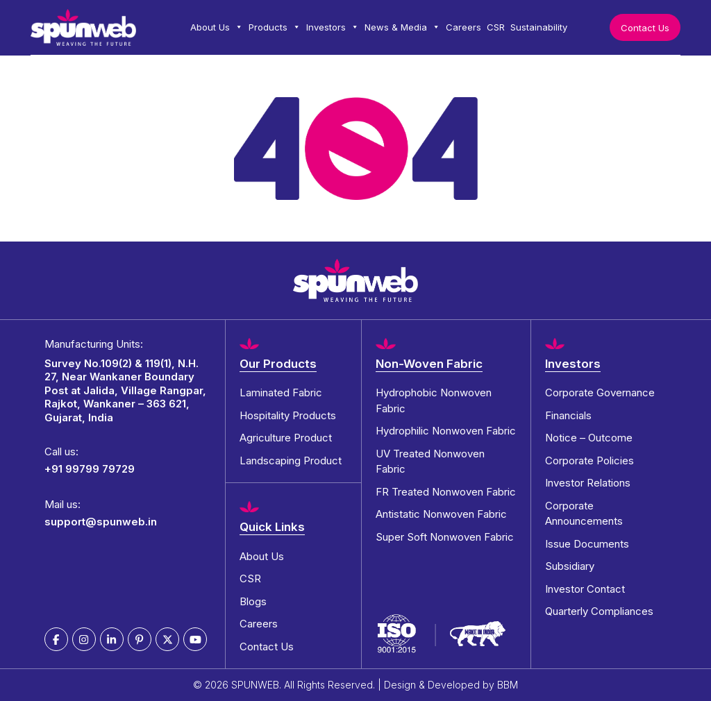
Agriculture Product (286, 437)
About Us (216, 27)
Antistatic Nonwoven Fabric (441, 514)
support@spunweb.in (100, 521)
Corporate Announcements (584, 513)
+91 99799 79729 (89, 468)
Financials (568, 415)
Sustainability (538, 27)
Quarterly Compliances (599, 611)
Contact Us (645, 27)
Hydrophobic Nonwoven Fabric (434, 400)
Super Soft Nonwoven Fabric (445, 536)
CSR (496, 27)
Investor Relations (587, 482)
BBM (507, 685)
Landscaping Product (291, 460)
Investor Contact (585, 589)
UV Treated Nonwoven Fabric (430, 461)
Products (275, 27)
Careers (463, 27)
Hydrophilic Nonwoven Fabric (446, 430)
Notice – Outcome (589, 437)
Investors (332, 27)
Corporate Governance (600, 392)
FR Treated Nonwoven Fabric (446, 491)
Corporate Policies (589, 460)
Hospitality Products (288, 415)
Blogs (253, 601)
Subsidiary (569, 566)
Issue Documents (587, 543)
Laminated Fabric (281, 392)
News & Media (402, 27)
